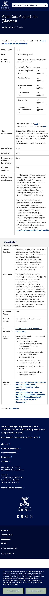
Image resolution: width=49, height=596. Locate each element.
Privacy (4, 543)
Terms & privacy (7, 535)
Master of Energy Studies (25, 384)
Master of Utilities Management (28, 397)
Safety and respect (8, 452)
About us (4, 444)
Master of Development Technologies (30, 382)
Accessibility (5, 539)
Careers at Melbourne (10, 448)
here (36, 124)
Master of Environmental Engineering (30, 394)
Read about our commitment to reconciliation (19, 437)
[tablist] (30, 5)
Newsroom (5, 457)
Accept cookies (13, 591)
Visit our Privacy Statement (32, 582)
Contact (4, 461)
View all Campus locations (11, 487)
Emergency (5, 530)
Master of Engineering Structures (28, 392)
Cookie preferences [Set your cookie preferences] (35, 591)
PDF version (14, 408)
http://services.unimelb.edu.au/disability (33, 230)
